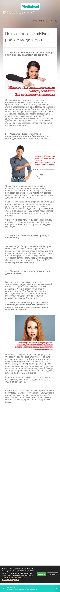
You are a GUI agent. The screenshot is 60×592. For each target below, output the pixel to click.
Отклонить (52, 574)
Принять (41, 574)
